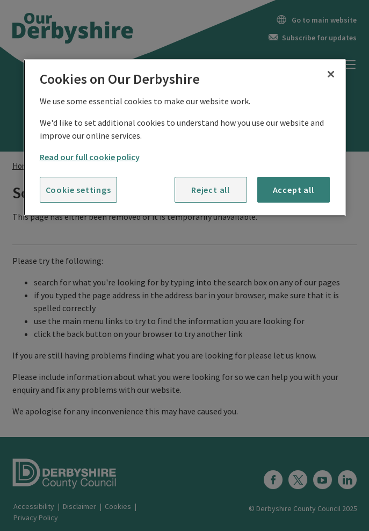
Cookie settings (78, 189)
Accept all (293, 189)
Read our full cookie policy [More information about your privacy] (90, 157)
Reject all (210, 189)
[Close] (331, 74)
